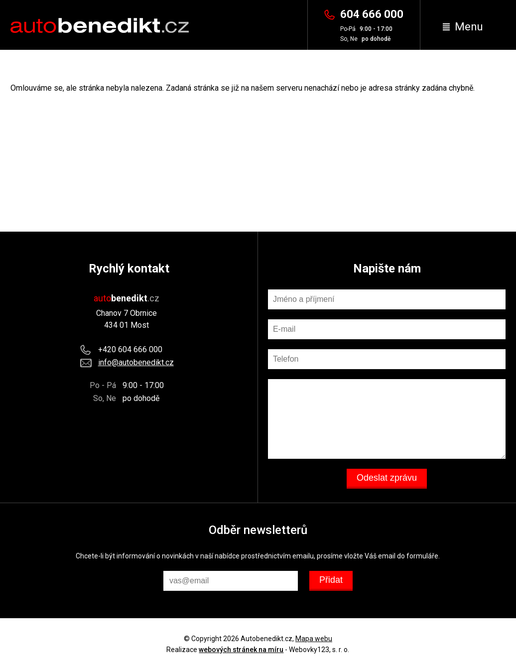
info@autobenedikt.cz (136, 362)
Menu (463, 26)
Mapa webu (313, 639)
